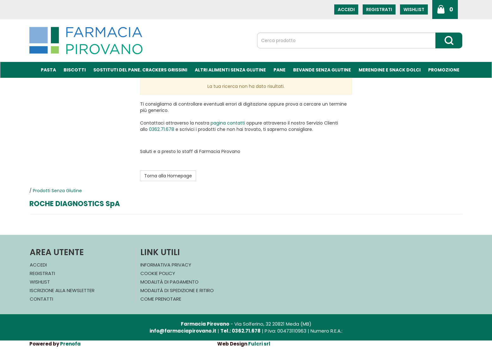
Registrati (379, 9)
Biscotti (75, 70)
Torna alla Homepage (168, 176)
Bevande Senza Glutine (322, 70)
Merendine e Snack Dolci (390, 70)
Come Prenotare (160, 299)
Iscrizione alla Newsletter (62, 290)
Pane (280, 70)
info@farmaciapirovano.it (183, 331)
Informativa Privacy (165, 264)
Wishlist (413, 9)
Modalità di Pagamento (169, 282)
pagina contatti (228, 123)
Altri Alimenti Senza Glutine (230, 70)
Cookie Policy (157, 273)
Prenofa (70, 343)
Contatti (41, 299)
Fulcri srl (259, 343)
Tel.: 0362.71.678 (240, 331)
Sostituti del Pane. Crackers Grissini (140, 70)
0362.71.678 (161, 129)
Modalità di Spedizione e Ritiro (177, 290)
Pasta (48, 70)
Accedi (346, 9)
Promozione (443, 70)
